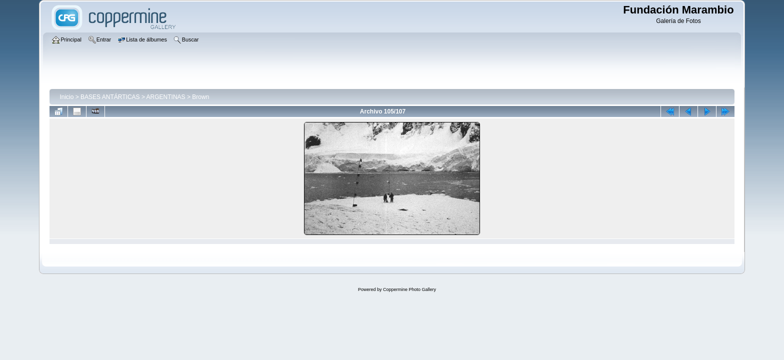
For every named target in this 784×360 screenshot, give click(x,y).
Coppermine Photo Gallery (409, 289)
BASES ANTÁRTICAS (110, 97)
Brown (200, 97)
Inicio (67, 97)
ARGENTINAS (166, 97)
